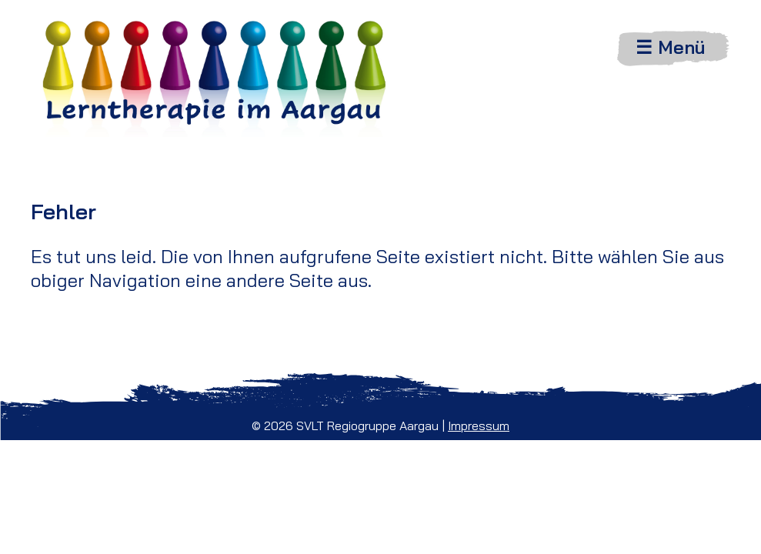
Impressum (478, 425)
